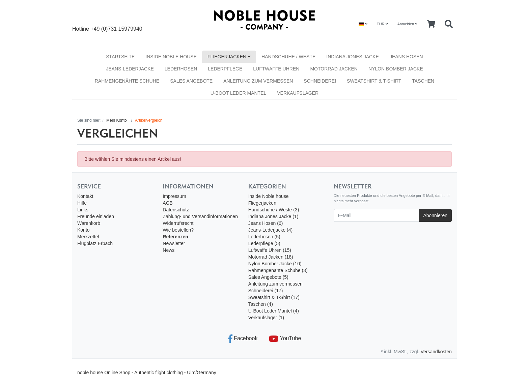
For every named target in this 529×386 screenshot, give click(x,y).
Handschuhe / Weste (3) (273, 209)
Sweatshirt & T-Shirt (374, 81)
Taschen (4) (260, 304)
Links (82, 209)
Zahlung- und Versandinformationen (200, 216)
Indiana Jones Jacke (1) (273, 216)
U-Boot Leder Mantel (238, 93)
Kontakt (85, 196)
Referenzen (175, 236)
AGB (168, 203)
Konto (83, 230)
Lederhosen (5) (264, 236)
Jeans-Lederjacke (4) (270, 230)
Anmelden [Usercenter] (407, 24)
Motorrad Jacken (334, 68)
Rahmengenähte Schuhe (127, 81)
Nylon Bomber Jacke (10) (275, 263)
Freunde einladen (95, 216)
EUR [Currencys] (382, 24)
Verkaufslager (297, 93)
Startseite (120, 56)
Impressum (174, 196)
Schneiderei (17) (265, 290)
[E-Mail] (376, 215)
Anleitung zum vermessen (258, 81)
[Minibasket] (431, 24)
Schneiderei (320, 81)
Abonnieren (435, 215)
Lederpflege (225, 68)
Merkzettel (88, 236)
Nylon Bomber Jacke (395, 68)
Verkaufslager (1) (266, 317)
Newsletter (174, 243)
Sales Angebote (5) (268, 277)
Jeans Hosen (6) (265, 223)
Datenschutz (176, 209)
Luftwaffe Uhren (276, 68)
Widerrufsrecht (178, 223)
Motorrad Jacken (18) (270, 257)
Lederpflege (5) (264, 243)
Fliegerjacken (229, 56)
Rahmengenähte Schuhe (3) (278, 270)
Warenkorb (88, 223)
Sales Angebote (191, 81)
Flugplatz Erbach (95, 243)
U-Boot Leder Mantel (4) (273, 311)
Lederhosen (181, 68)
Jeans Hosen (406, 56)
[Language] (363, 24)
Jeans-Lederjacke (130, 68)
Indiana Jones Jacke (352, 56)
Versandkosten (436, 351)
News (168, 250)
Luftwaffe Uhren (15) (269, 250)
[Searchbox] (449, 24)
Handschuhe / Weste (288, 56)
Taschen (423, 81)
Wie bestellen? (178, 230)
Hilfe (82, 203)
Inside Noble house (171, 56)
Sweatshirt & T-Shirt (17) (274, 297)
